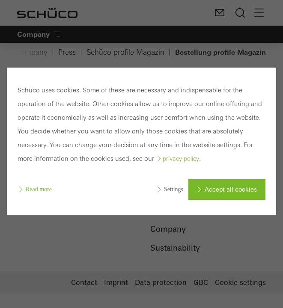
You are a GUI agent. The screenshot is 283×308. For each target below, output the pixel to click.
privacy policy (181, 158)
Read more (39, 189)
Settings (173, 189)
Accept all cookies (231, 189)
